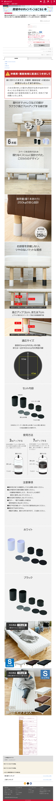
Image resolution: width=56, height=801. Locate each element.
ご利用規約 (41, 787)
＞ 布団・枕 (7, 65)
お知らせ (29, 789)
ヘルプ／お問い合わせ (32, 787)
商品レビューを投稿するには (46, 54)
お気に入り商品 (7, 789)
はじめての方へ (31, 792)
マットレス (28, 5)
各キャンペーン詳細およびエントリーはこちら (36, 37)
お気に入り (30, 45)
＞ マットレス (7, 67)
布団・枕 (23, 5)
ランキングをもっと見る (47, 775)
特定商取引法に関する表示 (44, 793)
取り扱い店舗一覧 (8, 794)
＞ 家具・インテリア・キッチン (10, 61)
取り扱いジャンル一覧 (8, 792)
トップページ (5, 5)
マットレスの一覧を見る (47, 51)
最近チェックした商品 (8, 790)
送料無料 (6, 759)
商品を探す (6, 787)
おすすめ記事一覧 (19, 787)
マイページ (18, 790)
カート (17, 789)
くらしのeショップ (12, 759)
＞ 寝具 (6, 63)
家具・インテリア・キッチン (13, 5)
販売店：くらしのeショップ (45, 20)
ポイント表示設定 (19, 792)
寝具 (19, 5)
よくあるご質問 (31, 790)
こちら (16, 797)
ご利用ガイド (18, 794)
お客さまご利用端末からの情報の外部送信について (45, 791)
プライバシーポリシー (43, 789)
